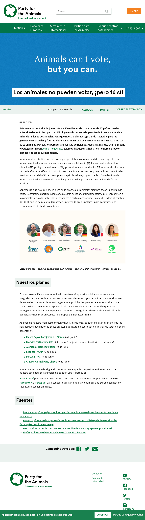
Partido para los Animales (82, 28)
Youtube (127, 477)
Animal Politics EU (52, 148)
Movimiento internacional (58, 28)
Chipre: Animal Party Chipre (42, 361)
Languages (133, 28)
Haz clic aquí (27, 378)
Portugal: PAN (33, 356)
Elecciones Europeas (36, 28)
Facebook (127, 487)
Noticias (19, 28)
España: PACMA (34, 351)
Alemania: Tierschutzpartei (41, 346)
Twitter (126, 497)
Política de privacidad (98, 479)
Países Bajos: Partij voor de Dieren (45, 337)
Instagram (128, 507)
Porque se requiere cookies (128, 514)
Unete (134, 11)
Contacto (97, 473)
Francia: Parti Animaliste (39, 342)
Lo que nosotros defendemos (108, 28)
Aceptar (102, 515)
